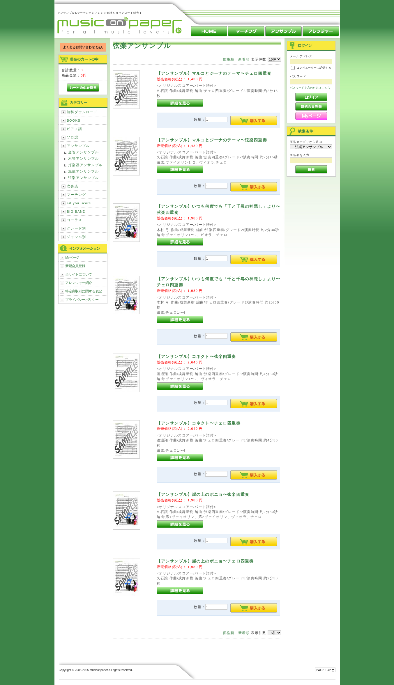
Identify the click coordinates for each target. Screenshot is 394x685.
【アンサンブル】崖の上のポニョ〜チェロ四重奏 (205, 561)
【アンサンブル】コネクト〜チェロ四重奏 (199, 423)
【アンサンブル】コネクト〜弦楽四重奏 (196, 356)
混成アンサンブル (83, 171)
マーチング (76, 194)
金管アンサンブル (83, 152)
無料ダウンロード (82, 112)
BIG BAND (76, 211)
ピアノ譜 (74, 129)
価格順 (228, 59)
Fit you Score (79, 203)
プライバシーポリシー (81, 299)
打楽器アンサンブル (85, 165)
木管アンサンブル (83, 158)
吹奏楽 (72, 186)
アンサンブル (78, 146)
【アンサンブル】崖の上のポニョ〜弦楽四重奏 (203, 494)
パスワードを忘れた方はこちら (310, 87)
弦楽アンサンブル (83, 178)
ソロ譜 (72, 137)
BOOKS (73, 120)
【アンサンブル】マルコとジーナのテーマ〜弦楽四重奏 (212, 140)
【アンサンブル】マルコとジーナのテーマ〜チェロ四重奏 (214, 73)
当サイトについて (78, 274)
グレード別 (76, 228)
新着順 (244, 59)
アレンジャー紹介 (78, 283)
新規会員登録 (75, 266)
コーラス (74, 220)
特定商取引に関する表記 (83, 291)
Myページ (72, 257)
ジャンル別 (76, 237)
